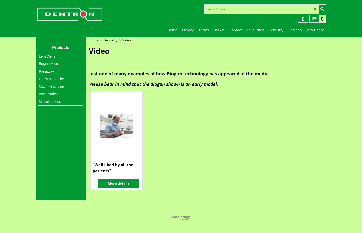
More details (118, 183)
